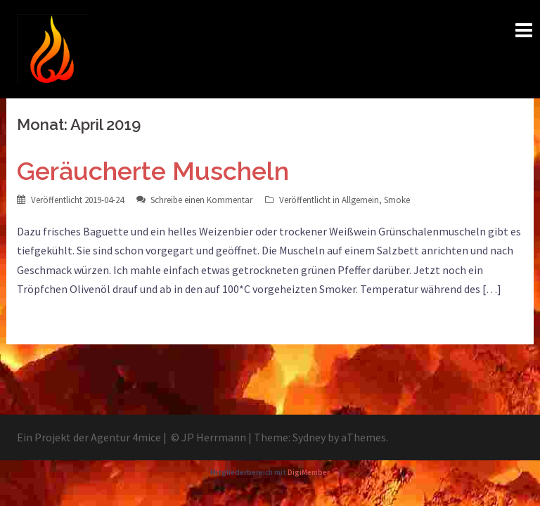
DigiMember (309, 472)
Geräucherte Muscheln (153, 171)
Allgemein (360, 200)
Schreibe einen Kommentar (201, 200)
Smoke (397, 200)
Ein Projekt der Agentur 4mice (89, 437)
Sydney (309, 437)
